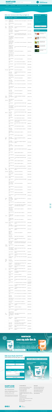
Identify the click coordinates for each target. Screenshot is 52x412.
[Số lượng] (18, 371)
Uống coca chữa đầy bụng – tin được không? (43, 37)
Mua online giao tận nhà (19, 349)
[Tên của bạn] (10, 364)
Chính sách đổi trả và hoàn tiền (38, 390)
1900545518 (43, 2)
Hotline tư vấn (41, 1)
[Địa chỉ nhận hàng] (15, 367)
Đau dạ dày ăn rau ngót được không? (43, 50)
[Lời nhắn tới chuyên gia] (40, 23)
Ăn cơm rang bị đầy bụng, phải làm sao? (42, 46)
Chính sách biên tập (37, 393)
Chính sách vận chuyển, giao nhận (39, 388)
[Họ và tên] (40, 18)
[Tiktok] (7, 407)
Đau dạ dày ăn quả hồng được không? (42, 41)
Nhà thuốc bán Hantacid (34, 349)
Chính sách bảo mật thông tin (38, 391)
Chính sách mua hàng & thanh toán (39, 387)
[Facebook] (5, 407)
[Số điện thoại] (40, 20)
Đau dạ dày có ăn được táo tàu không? (43, 33)
